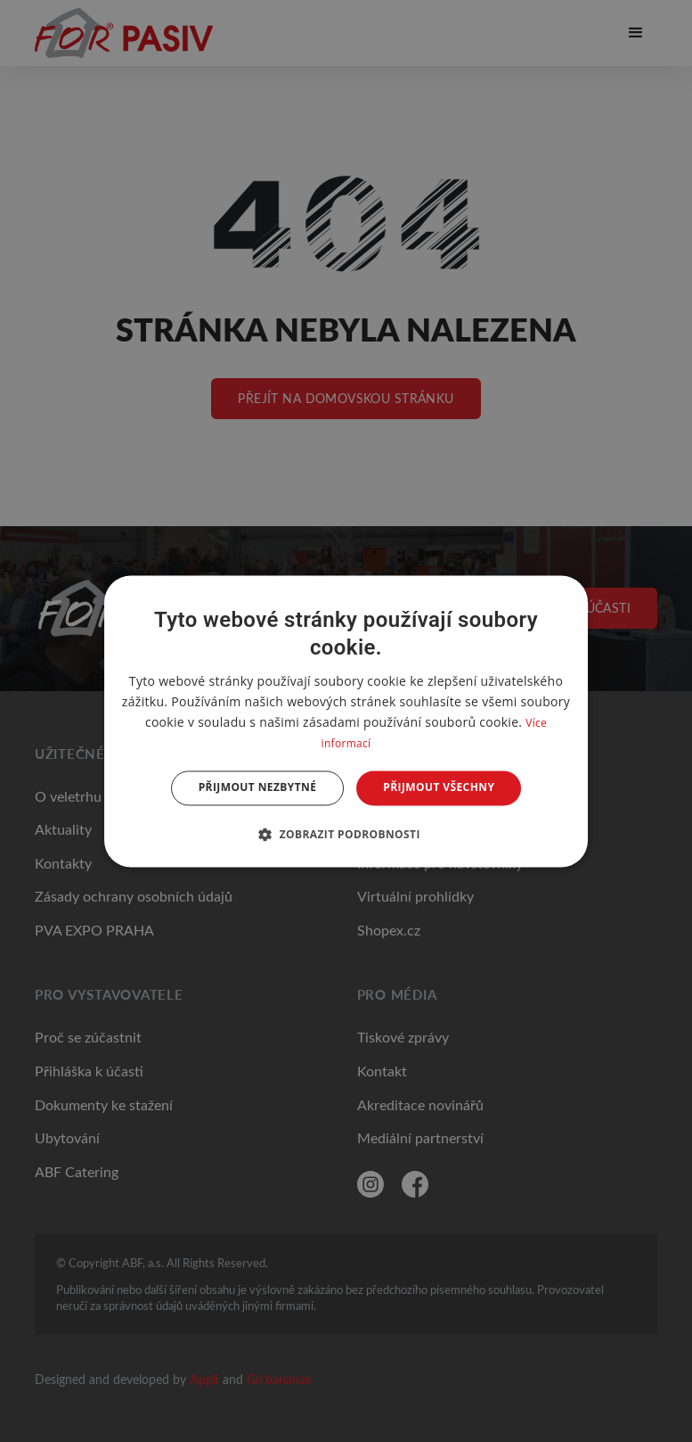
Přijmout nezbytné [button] (258, 787)
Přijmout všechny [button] (438, 787)
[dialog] (346, 721)
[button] (346, 834)
